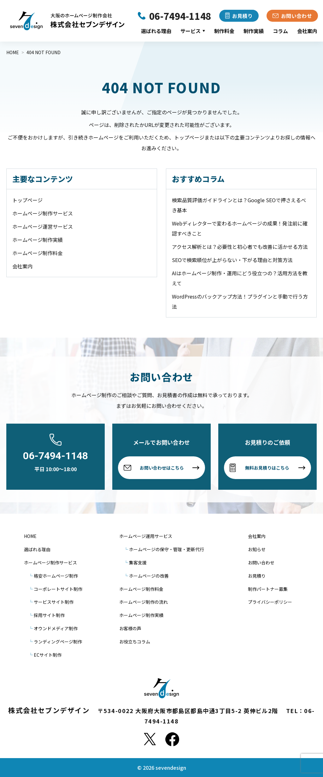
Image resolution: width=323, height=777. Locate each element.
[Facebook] (172, 739)
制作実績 (254, 31)
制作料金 (224, 31)
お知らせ (257, 549)
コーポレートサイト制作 (58, 589)
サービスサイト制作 (53, 602)
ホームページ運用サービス (145, 536)
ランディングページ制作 (58, 641)
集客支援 (138, 562)
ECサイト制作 (48, 655)
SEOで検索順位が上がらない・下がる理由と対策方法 (232, 260)
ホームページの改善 (149, 576)
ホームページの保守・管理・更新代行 (166, 549)
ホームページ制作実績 (37, 239)
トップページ (27, 200)
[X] (150, 739)
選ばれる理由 (156, 31)
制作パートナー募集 (268, 589)
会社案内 (307, 31)
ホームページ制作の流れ (143, 602)
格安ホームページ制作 (56, 576)
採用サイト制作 (49, 615)
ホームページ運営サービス (42, 226)
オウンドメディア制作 (56, 628)
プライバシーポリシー (270, 602)
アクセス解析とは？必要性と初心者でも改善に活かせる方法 (240, 246)
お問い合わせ (261, 562)
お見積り (257, 576)
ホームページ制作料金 (37, 253)
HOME (30, 536)
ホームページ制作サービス (42, 213)
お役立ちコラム (134, 641)
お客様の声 (130, 628)
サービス (192, 31)
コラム (280, 31)
